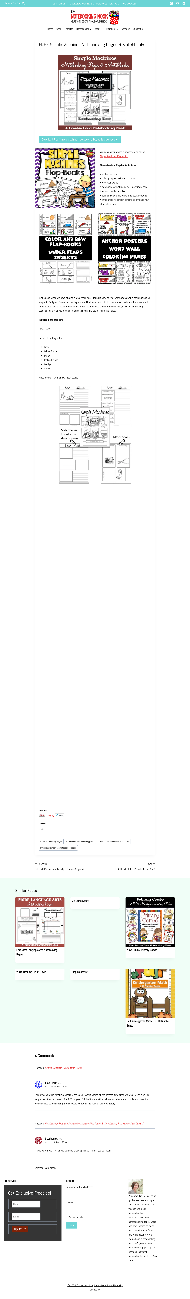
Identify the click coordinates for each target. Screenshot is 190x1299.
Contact (125, 28)
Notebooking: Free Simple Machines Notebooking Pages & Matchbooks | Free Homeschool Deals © (94, 1123)
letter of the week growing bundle (77, 3)
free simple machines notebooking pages (58, 847)
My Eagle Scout (80, 901)
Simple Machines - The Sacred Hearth (63, 1068)
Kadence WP (95, 1289)
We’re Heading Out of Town (31, 972)
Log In (71, 1225)
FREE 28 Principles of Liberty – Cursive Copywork (63, 866)
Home (50, 28)
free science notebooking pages (80, 841)
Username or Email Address (79, 1187)
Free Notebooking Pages (51, 841)
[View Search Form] (15, 3)
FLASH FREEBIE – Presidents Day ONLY (127, 866)
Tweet (50, 815)
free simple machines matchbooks (113, 841)
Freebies (69, 28)
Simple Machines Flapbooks (114, 156)
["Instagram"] (171, 3)
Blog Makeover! (79, 972)
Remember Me (76, 1217)
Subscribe (138, 28)
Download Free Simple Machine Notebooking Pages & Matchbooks (80, 139)
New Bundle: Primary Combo (142, 950)
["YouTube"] (177, 3)
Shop (58, 28)
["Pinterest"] (183, 3)
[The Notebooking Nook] (95, 16)
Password (71, 1202)
